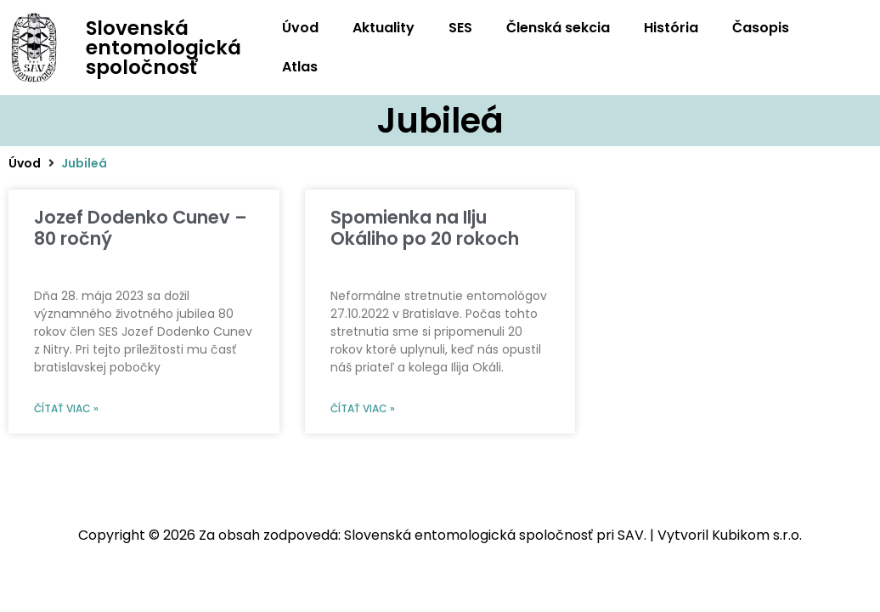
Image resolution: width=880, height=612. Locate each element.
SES (460, 27)
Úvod (300, 27)
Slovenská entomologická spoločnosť (163, 47)
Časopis (760, 27)
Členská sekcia (558, 27)
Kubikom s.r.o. (757, 535)
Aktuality (384, 27)
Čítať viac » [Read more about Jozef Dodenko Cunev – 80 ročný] (66, 408)
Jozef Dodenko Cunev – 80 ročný (140, 228)
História (671, 27)
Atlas (300, 66)
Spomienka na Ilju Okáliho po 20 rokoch (424, 228)
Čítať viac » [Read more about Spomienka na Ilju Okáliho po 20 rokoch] (362, 408)
